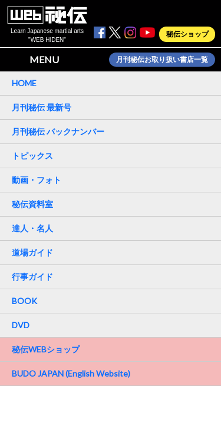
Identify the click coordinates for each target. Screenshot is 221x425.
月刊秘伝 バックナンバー (58, 131)
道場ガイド (32, 252)
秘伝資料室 (32, 204)
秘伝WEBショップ (46, 349)
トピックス (32, 156)
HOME (24, 83)
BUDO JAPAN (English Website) (71, 373)
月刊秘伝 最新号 (41, 107)
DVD (20, 325)
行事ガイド (32, 277)
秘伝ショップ (187, 34)
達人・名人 (32, 228)
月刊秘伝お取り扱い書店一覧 (162, 59)
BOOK (24, 301)
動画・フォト (36, 180)
